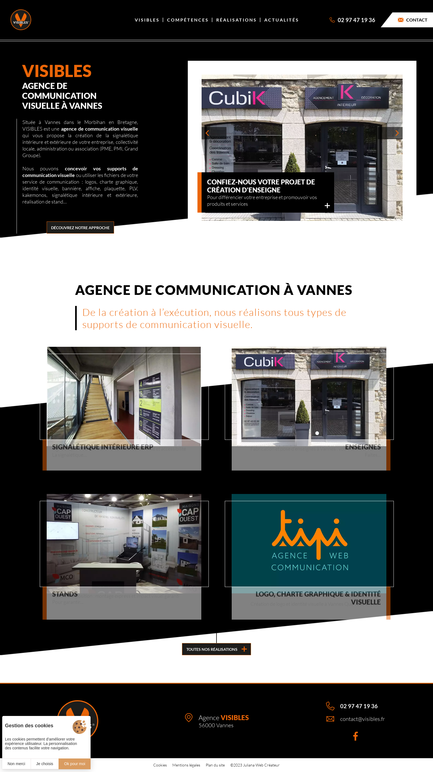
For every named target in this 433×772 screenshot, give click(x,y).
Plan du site (215, 765)
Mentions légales (186, 765)
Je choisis (44, 764)
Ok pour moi (74, 764)
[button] (214, 133)
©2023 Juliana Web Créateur (255, 765)
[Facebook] (355, 736)
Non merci (16, 764)
